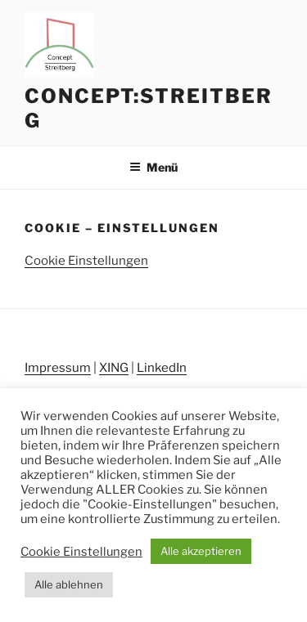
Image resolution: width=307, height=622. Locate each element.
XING (114, 367)
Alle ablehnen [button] (68, 584)
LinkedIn (162, 367)
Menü (153, 167)
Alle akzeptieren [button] (201, 550)
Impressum (58, 367)
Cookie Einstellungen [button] (86, 260)
